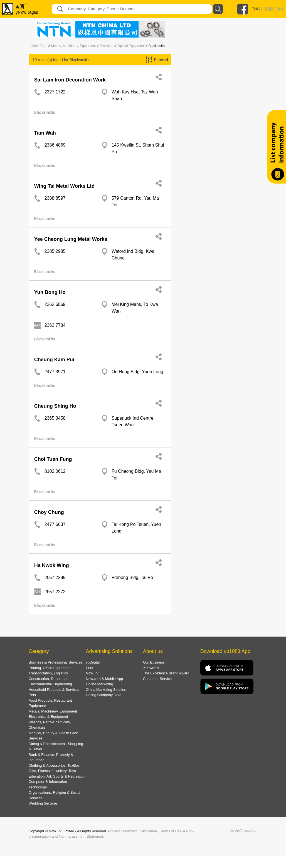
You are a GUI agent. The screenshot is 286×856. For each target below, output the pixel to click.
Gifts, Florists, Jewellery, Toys (52, 771)
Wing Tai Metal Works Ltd (64, 186)
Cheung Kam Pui (54, 359)
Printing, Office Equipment (50, 668)
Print (89, 668)
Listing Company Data (103, 695)
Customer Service (157, 679)
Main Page (39, 46)
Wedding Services (43, 803)
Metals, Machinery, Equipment (73, 46)
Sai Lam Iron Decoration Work (70, 80)
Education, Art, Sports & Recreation (57, 776)
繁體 (268, 9)
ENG (256, 9)
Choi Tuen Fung (53, 459)
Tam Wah (45, 133)
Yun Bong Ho (50, 292)
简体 (280, 9)
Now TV (92, 673)
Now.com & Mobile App (104, 679)
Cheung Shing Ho (55, 406)
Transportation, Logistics (48, 673)
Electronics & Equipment (48, 716)
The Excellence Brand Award (166, 673)
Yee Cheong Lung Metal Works (70, 239)
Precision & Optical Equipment (122, 46)
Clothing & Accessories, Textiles (54, 765)
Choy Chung (49, 512)
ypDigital (93, 662)
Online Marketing (99, 684)
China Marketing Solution (106, 689)
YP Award (151, 668)
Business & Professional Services (56, 662)
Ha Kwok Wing (51, 565)
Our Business (154, 662)
